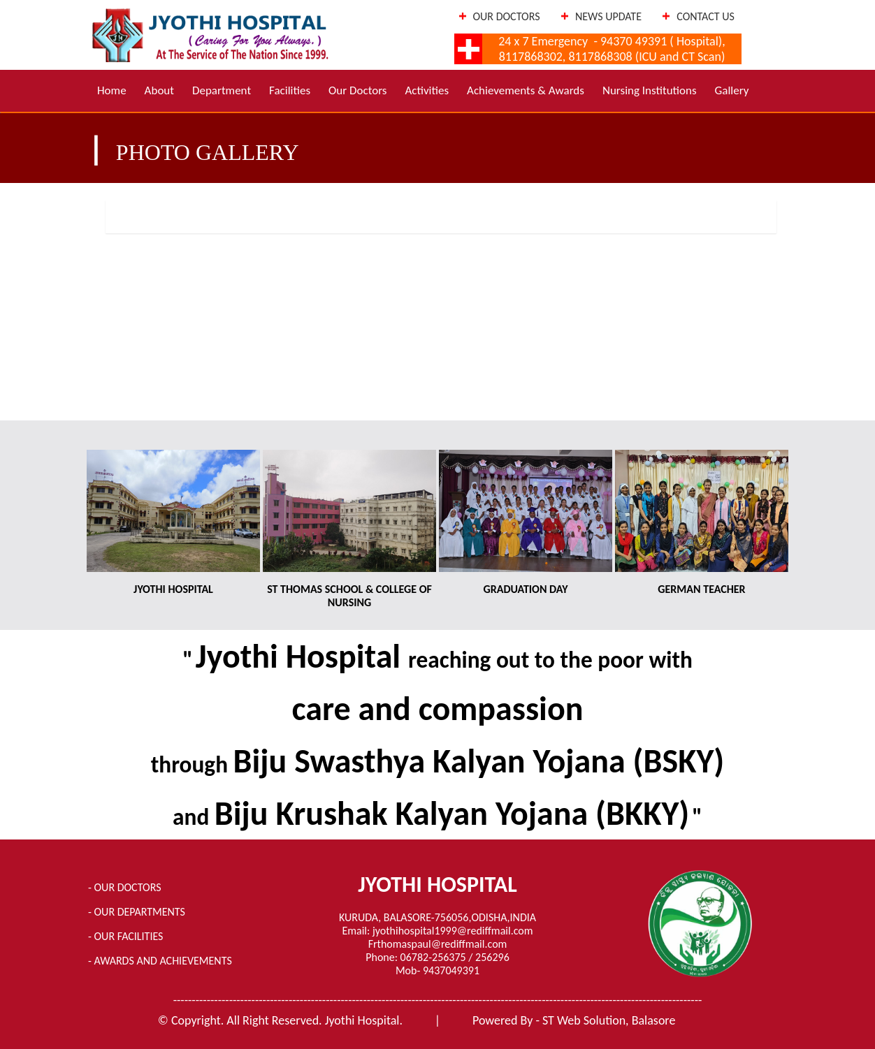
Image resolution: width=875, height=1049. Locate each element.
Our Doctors (357, 90)
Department (221, 90)
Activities (427, 90)
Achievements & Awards (525, 90)
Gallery (732, 90)
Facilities (289, 90)
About (159, 90)
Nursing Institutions (649, 90)
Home (111, 90)
